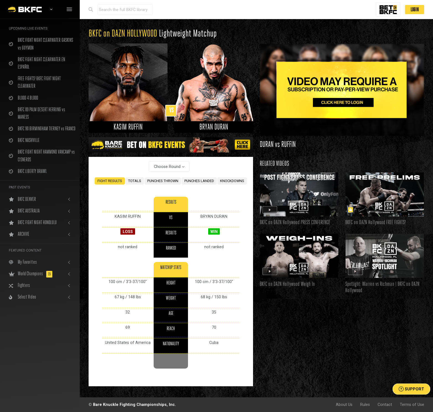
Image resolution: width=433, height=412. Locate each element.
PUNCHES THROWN (162, 181)
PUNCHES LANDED (199, 181)
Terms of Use (412, 404)
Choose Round (167, 166)
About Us (344, 404)
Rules (365, 404)
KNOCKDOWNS (232, 181)
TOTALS (134, 181)
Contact (385, 404)
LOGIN (415, 9)
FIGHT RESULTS (109, 181)
